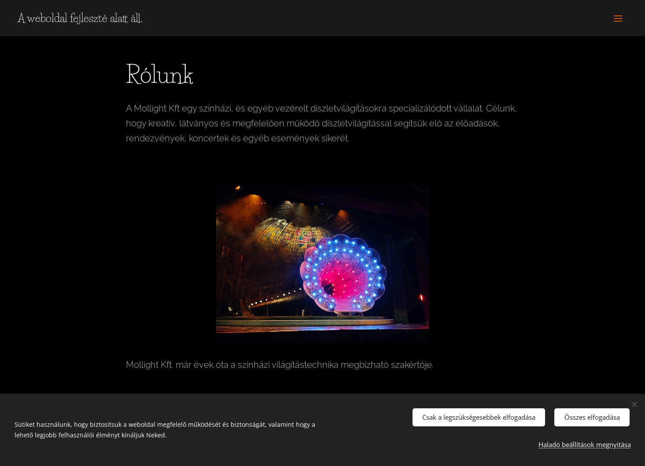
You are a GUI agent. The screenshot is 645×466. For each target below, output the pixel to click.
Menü (618, 18)
